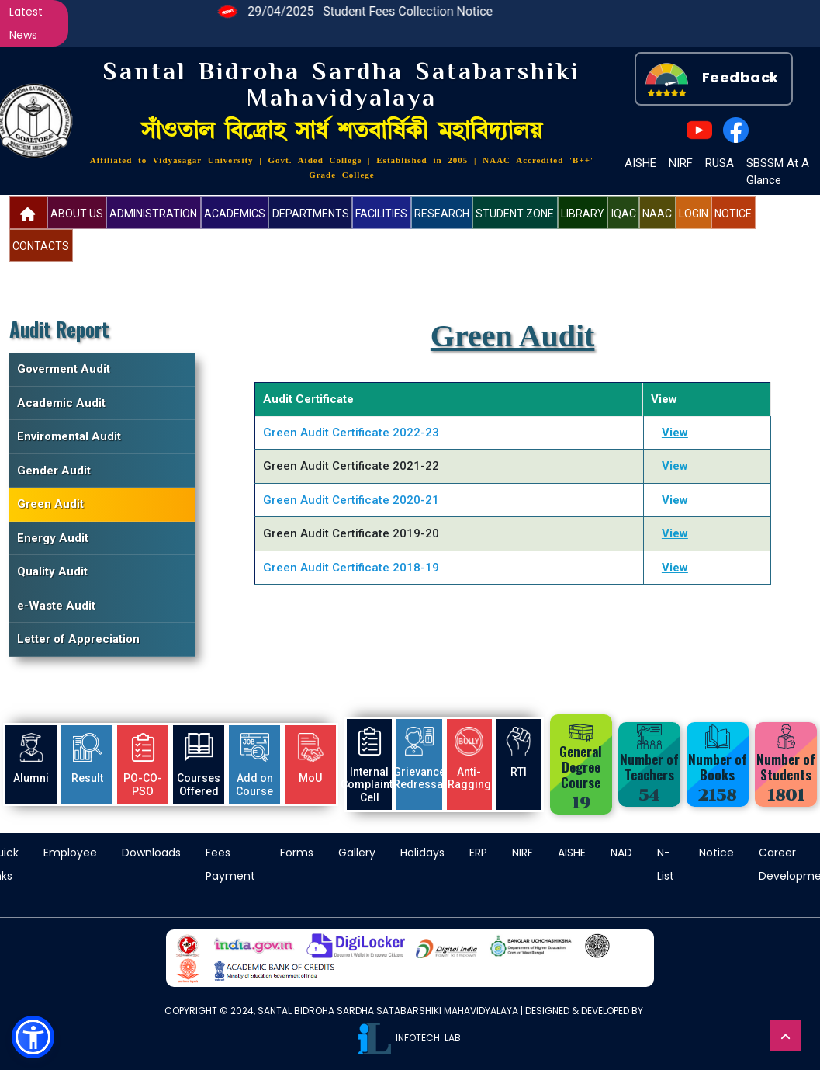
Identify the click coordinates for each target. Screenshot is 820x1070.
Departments (310, 213)
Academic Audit (61, 403)
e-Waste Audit (56, 606)
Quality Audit (52, 571)
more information (51, 993)
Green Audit (50, 504)
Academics (234, 213)
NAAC (657, 213)
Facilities (381, 213)
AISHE (640, 163)
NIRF (681, 163)
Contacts (40, 246)
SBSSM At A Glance (777, 172)
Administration (153, 213)
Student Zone (515, 213)
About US (76, 213)
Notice (733, 213)
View (675, 432)
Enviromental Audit (69, 436)
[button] (33, 1037)
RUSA (719, 163)
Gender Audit (54, 471)
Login (693, 213)
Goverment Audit (63, 369)
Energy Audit (52, 538)
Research (441, 213)
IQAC (623, 213)
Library (582, 213)
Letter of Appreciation (78, 639)
